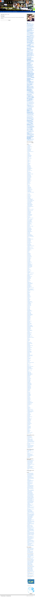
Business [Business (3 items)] (32, 26)
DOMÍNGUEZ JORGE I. (29, 231)
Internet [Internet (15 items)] (32, 90)
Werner (28, 425)
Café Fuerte (28, 185)
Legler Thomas (28, 299)
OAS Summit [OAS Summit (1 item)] (30, 104)
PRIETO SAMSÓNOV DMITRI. (30, 362)
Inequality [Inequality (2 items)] (30, 86)
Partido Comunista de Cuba (30, 345)
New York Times (29, 334)
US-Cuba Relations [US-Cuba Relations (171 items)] (29, 138)
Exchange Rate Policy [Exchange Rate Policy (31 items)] (30, 67)
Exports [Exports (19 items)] (28, 68)
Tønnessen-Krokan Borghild (30, 402)
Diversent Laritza (29, 230)
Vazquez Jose (28, 415)
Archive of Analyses (15, 11)
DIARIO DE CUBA (29, 223)
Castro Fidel (28, 193)
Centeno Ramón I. (29, 198)
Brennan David (28, 178)
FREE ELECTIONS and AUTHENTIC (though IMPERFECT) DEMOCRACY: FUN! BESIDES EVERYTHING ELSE (30, 511)
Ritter (28, 370)
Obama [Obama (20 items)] (28, 105)
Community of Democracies (30, 210)
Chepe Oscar (28, 208)
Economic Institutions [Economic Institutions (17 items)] (29, 55)
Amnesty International (29, 155)
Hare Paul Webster (29, 277)
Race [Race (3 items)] (28, 115)
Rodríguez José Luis (29, 373)
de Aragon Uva (28, 217)
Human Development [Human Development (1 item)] (30, 83)
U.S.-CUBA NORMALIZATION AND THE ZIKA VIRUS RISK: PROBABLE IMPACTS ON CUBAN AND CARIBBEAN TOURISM (30, 502)
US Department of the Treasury (30, 411)
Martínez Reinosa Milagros (30, 314)
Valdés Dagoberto (29, 414)
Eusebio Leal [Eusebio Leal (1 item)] (31, 66)
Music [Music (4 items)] (30, 100)
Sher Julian (28, 390)
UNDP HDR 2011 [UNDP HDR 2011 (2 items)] (32, 134)
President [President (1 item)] (32, 111)
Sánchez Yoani (28, 385)
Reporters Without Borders (30, 368)
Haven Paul (28, 279)
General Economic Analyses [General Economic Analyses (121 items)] (30, 78)
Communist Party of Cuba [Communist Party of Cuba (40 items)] (30, 31)
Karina (28, 291)
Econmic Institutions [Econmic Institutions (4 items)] (30, 52)
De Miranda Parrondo (29, 221)
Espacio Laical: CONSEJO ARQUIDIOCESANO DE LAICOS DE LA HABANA (30, 440)
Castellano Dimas (29, 191)
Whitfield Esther (29, 428)
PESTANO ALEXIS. (29, 352)
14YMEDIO (28, 145)
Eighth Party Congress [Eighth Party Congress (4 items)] (29, 61)
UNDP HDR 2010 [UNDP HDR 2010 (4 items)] (29, 134)
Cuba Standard (28, 213)
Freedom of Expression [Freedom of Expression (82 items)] (30, 75)
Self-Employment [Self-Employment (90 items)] (30, 120)
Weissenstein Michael (29, 423)
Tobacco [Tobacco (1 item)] (27, 131)
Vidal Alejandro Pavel (29, 418)
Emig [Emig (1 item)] (31, 62)
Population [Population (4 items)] (28, 111)
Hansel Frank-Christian (29, 276)
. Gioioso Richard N (29, 144)
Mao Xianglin (28, 309)
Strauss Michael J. (29, 394)
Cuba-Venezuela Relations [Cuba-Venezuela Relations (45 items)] (30, 42)
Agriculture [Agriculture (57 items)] (29, 23)
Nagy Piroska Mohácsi (29, 332)
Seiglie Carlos (28, 389)
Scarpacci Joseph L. (29, 388)
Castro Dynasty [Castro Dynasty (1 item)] (30, 27)
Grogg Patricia (28, 272)
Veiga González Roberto (29, 416)
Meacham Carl (28, 319)
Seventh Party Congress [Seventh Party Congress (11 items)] (30, 121)
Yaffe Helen (28, 431)
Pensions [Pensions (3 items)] (28, 108)
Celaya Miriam (28, 197)
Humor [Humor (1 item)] (33, 84)
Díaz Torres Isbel (29, 227)
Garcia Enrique (28, 259)
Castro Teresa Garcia (29, 195)
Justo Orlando (28, 290)
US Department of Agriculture (30, 410)
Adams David (28, 147)
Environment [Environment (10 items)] (28, 66)
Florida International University (30, 248)
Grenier (28, 270)
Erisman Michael (29, 240)
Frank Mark (28, 250)
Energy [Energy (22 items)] (32, 64)
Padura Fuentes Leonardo (29, 343)
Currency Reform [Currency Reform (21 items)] (31, 46)
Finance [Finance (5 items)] (30, 70)
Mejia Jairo (28, 320)
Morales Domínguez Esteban (30, 326)
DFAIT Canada (28, 222)
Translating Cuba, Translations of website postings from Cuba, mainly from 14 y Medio (30, 447)
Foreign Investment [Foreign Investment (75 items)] (30, 73)
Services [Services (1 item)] (32, 120)
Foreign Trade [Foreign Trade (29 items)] (29, 74)
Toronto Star (28, 400)
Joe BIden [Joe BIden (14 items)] (29, 91)
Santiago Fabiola (29, 387)
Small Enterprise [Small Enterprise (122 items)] (30, 124)
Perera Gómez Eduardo (29, 347)
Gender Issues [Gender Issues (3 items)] (28, 77)
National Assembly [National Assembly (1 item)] (31, 101)
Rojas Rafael (28, 377)
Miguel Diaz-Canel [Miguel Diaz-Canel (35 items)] (30, 98)
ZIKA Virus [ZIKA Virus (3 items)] (31, 140)
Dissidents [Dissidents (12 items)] (28, 51)
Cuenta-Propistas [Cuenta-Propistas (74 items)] (29, 45)
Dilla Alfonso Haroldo (29, 229)
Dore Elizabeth (28, 232)
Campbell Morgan (29, 187)
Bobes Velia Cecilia (29, 177)
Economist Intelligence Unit (30, 235)
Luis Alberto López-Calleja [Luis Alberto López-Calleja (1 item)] (32, 93)
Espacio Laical (28, 241)
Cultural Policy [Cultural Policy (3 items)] (31, 45)
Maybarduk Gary (29, 315)
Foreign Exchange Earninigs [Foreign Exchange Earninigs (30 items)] (30, 72)
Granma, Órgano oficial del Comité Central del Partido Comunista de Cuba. (30, 442)
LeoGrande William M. (29, 301)
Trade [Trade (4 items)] (31, 131)
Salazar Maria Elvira (29, 383)
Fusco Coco (28, 252)
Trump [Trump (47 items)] (28, 133)
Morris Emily (28, 329)
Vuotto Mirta (28, 421)
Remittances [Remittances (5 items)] (32, 118)
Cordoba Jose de (29, 211)
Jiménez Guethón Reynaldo (30, 289)
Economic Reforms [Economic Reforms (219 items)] (29, 60)
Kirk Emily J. (28, 292)
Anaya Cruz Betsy (29, 156)
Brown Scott (28, 180)
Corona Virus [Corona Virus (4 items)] (28, 33)
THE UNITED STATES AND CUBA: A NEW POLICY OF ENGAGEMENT (30, 561)
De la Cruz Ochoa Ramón (29, 219)
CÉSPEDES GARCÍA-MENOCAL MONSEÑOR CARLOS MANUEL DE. (30, 204)
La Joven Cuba (28, 444)
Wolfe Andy (28, 429)
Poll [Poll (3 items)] (30, 110)
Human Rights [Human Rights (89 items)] (29, 84)
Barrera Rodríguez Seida (29, 168)
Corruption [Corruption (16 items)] (31, 33)
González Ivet (28, 262)
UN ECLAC (28, 408)
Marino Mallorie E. (29, 310)
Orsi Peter (28, 340)
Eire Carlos (28, 237)
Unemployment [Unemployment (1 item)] (28, 135)
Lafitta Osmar (28, 297)
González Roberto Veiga (29, 265)
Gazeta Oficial (28, 260)
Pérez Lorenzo (28, 348)
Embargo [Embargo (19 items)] (29, 62)
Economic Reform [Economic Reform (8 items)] (29, 58)
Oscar (28, 341)
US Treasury (28, 413)
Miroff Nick (28, 324)
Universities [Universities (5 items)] (30, 135)
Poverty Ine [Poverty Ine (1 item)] (30, 111)
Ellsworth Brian (28, 238)
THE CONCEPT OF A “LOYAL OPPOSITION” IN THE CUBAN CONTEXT (30, 524)
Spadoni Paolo (28, 392)
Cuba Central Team (29, 212)
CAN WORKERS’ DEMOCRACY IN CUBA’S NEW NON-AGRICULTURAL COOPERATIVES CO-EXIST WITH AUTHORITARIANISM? (30, 544)
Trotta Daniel (28, 407)
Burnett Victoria (29, 183)
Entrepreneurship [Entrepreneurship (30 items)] (29, 65)
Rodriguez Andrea (29, 372)
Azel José (28, 164)
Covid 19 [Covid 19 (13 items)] (28, 34)
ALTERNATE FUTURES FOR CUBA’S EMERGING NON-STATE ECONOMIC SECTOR (30, 486)
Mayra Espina (28, 316)
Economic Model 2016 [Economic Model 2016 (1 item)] (30, 56)
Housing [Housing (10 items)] (32, 82)
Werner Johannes (29, 426)
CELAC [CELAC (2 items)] (32, 27)
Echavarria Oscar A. (29, 234)
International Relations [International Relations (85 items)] (29, 90)
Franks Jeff (28, 251)
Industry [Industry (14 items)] (28, 86)
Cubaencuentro (28, 453)
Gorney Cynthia (28, 267)
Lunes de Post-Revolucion (30, 437)
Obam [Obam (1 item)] (32, 104)
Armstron (28, 160)
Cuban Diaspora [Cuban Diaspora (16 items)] (31, 43)
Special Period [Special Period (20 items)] (32, 126)
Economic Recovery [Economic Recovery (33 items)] (30, 57)
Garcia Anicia (28, 257)
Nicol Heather (28, 335)
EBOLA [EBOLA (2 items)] (27, 52)
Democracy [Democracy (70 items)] (29, 48)
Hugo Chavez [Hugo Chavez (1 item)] (28, 83)
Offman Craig (28, 336)
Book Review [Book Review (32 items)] (30, 25)
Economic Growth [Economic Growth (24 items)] (29, 53)
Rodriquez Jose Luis (29, 374)
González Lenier (29, 263)
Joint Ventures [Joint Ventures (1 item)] (32, 91)
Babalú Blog (28, 457)
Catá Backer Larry (29, 196)
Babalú (28, 451)
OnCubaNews (28, 339)
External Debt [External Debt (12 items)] (29, 69)
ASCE (28, 162)
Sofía (27, 391)
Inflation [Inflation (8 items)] (32, 86)
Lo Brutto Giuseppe (29, 303)
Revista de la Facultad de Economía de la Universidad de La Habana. (30, 468)
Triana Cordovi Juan (29, 404)
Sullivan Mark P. (29, 395)
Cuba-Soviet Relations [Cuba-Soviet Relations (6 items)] (29, 40)
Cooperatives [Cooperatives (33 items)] (31, 32)
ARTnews (28, 161)
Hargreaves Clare (29, 278)
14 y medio (28, 438)
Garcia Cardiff (28, 258)
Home (1, 11)
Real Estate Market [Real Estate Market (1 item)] (32, 115)
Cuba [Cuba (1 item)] (32, 34)
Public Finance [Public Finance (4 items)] (31, 114)
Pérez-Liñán (28, 350)
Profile (3, 11)
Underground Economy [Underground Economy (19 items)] (30, 133)
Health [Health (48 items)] (30, 81)
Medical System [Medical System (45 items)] (31, 96)
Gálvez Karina (28, 254)
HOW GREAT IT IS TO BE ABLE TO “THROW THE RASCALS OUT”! (30, 508)
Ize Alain (28, 288)
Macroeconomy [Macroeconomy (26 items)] (29, 94)
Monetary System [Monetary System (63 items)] (29, 100)
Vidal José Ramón (29, 419)
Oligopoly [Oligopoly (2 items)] (30, 105)
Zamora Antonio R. (29, 433)
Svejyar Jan (28, 396)
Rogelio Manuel (29, 375)
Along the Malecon (29, 450)
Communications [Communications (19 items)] (29, 29)
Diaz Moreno (28, 225)
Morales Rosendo (29, 328)
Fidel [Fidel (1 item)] (31, 69)
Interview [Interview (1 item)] (27, 91)
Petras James (28, 353)
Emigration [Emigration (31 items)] (28, 63)
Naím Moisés (28, 333)
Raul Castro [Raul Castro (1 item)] (30, 115)
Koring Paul (28, 294)
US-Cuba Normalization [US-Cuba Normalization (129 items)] (30, 137)
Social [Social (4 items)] (31, 124)
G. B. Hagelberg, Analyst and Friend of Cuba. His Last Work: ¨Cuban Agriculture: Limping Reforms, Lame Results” (30, 549)
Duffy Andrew (28, 233)
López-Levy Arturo (29, 305)
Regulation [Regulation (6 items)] (28, 117)
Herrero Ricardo (29, 284)
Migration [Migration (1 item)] (31, 97)
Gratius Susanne (29, 269)
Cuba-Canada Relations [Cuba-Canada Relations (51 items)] (30, 36)
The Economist (28, 397)
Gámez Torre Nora (29, 255)
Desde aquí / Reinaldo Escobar (30, 445)
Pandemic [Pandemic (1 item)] (32, 107)
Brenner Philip (28, 179)
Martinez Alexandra (29, 313)
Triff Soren (28, 406)
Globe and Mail (28, 261)
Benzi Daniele (28, 174)
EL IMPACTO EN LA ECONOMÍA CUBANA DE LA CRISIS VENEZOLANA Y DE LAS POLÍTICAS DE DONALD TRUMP (30, 477)
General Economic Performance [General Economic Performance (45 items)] (30, 80)
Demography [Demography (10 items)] (28, 49)
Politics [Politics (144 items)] (28, 110)
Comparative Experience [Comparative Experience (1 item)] (31, 31)
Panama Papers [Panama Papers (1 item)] (29, 107)
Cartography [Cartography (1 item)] (28, 27)
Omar (28, 338)
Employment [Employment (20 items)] (29, 64)
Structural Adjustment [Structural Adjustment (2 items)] (29, 128)
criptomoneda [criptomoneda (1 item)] (30, 34)
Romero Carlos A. (29, 378)
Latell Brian (28, 298)
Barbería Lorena (29, 166)
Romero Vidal (28, 379)
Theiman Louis (28, 398)
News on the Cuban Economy (8, 11)
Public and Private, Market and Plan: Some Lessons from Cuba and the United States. (30, 475)
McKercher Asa (28, 318)
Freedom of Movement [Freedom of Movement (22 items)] (30, 76)
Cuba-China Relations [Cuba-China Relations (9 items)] (31, 37)
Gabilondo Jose (28, 253)
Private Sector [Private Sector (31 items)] (31, 113)
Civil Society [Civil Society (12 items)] (30, 28)
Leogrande (28, 300)
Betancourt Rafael (29, 175)
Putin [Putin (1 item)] (27, 115)
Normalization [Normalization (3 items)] (29, 103)
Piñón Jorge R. (28, 356)
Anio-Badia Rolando (29, 158)
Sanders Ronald (28, 386)
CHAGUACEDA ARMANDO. (30, 206)
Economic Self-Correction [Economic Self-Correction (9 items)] (30, 60)
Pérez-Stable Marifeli (29, 351)
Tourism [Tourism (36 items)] (29, 131)
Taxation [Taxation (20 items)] (30, 129)
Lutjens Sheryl (28, 307)
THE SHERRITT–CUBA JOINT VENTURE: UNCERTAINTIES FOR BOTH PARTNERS (30, 498)
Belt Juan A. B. (28, 173)
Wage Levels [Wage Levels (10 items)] (29, 139)
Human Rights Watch (29, 286)
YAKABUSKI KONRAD (29, 432)
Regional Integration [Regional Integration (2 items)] (31, 116)
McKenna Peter (28, 317)
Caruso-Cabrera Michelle (29, 189)
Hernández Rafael (29, 282)
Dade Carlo (28, 216)
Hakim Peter (28, 275)
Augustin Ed (28, 163)
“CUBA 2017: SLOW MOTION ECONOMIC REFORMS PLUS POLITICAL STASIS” (30, 491)
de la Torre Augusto (29, 220)
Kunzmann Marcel (29, 296)
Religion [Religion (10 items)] (30, 118)
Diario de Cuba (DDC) (29, 436)
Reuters (28, 369)
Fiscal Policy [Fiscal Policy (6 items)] (32, 70)
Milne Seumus (28, 322)
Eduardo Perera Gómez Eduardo (30, 236)
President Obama (29, 360)
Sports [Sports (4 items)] (27, 127)
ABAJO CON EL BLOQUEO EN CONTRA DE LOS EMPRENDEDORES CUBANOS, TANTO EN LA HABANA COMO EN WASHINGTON (30, 521)
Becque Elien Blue (29, 172)
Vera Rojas (28, 417)
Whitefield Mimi (29, 427)
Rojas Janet (28, 376)
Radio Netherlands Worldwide (30, 366)
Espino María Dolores (29, 242)
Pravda (28, 359)
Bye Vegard (28, 184)
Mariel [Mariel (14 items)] (29, 95)
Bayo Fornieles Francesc (29, 170)
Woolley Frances (29, 430)
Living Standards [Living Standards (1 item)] (28, 93)
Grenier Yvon (28, 271)
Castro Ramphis (28, 194)
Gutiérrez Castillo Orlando (30, 274)
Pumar (28, 364)
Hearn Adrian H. (29, 280)
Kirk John (28, 293)
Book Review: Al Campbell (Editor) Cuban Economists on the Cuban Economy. (30, 527)
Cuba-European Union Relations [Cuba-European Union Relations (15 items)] (30, 39)
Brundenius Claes (29, 181)
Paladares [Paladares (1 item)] (27, 107)
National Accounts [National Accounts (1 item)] (28, 101)
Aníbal (28, 157)
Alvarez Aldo (28, 153)
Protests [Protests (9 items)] (29, 114)
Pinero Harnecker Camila (29, 355)
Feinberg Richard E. (29, 244)
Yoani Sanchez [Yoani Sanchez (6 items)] (28, 140)
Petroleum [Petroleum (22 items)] (30, 108)
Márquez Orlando (29, 312)
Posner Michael (28, 358)
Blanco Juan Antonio (29, 176)
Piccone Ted (28, 354)
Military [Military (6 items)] (32, 98)
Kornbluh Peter (28, 295)
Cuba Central (28, 456)
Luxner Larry (28, 308)
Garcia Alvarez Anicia (29, 256)
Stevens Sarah (28, 393)
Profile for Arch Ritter (29, 21)
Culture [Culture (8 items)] (28, 46)
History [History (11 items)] (30, 82)
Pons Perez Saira (29, 357)
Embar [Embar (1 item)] (27, 62)
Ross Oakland (28, 381)
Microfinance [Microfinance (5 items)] (28, 97)
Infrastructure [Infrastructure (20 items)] (29, 88)
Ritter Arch (28, 371)
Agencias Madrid (29, 149)
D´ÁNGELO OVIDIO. (29, 215)
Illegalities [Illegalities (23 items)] (28, 85)
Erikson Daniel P (29, 239)
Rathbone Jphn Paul (29, 367)
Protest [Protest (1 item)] (27, 114)
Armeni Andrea (28, 159)
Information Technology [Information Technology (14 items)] (30, 87)
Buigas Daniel (28, 182)
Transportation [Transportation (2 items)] (30, 132)
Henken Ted (28, 281)
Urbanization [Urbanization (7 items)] (28, 136)
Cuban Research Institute (29, 214)
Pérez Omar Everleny (29, 349)
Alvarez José (28, 154)
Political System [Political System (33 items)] (29, 109)
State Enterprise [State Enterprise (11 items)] (30, 127)
